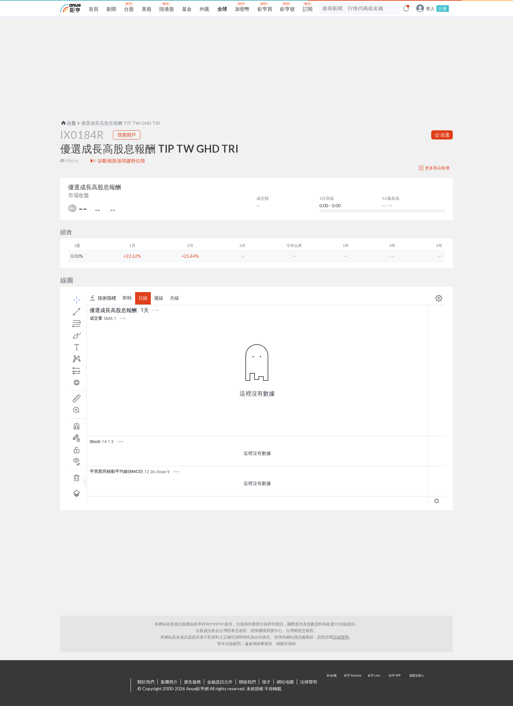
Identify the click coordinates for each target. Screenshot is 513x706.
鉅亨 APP (395, 685)
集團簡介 (169, 681)
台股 (68, 123)
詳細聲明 (341, 637)
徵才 (266, 681)
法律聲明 (308, 681)
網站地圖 (285, 681)
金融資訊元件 (220, 681)
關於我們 (145, 681)
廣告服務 (192, 681)
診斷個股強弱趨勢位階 (121, 160)
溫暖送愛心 (416, 685)
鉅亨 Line (374, 685)
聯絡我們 (247, 681)
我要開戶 (126, 135)
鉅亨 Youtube (353, 685)
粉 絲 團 (332, 685)
